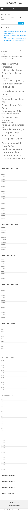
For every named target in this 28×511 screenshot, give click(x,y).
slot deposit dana (4, 485)
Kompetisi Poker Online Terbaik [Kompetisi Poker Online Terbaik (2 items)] (12, 93)
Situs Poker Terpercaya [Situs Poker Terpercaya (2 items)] (12, 129)
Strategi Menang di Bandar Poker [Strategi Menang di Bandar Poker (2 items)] (10, 134)
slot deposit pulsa (5, 491)
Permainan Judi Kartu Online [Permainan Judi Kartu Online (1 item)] (6, 113)
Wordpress (20, 509)
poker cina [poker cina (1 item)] (6, 122)
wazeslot (3, 440)
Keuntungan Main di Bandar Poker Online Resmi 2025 (12, 53)
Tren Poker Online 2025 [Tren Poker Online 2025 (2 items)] (13, 155)
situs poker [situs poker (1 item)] (3, 127)
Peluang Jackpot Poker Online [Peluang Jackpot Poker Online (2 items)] (12, 106)
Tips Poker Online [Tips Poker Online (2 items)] (10, 152)
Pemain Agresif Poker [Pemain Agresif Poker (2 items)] (11, 111)
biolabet (2, 326)
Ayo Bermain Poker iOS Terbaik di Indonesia (14, 40)
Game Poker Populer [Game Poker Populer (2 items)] (11, 80)
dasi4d (2, 360)
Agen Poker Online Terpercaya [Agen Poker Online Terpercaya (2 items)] (10, 65)
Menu (14, 9)
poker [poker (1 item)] (2, 122)
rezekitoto (3, 288)
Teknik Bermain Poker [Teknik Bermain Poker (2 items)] (12, 149)
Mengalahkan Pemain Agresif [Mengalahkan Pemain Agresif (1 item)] (6, 96)
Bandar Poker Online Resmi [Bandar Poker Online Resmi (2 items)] (11, 74)
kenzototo (3, 171)
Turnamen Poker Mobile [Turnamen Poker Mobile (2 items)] (13, 158)
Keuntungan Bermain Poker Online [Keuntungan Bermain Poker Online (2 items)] (11, 85)
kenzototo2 (3, 227)
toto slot (3, 497)
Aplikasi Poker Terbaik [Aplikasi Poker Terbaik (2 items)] (12, 70)
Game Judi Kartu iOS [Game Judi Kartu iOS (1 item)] (5, 78)
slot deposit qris (4, 479)
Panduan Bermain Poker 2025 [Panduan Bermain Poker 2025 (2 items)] (13, 100)
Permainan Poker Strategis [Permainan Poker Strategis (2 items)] (9, 119)
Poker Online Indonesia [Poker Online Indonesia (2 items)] (12, 125)
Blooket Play (14, 2)
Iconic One (6, 509)
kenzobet (3, 259)
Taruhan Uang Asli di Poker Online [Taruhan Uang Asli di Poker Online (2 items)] (11, 144)
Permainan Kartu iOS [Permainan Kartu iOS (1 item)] (16, 113)
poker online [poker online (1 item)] (11, 122)
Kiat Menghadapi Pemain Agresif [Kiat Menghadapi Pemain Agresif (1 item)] (7, 89)
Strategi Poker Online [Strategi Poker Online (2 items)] (11, 138)
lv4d (2, 399)
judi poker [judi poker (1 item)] (24, 81)
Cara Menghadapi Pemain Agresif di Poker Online (15, 38)
